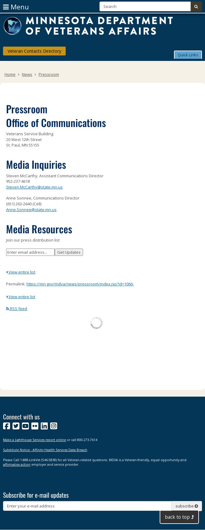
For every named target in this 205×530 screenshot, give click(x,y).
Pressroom (49, 74)
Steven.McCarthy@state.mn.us (34, 187)
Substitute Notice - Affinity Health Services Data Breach (45, 450)
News (27, 74)
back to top (179, 517)
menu (16, 6)
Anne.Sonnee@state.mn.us (31, 209)
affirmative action (16, 464)
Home (10, 74)
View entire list (20, 272)
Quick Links (188, 55)
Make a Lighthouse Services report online (34, 440)
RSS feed (16, 308)
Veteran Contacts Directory (34, 51)
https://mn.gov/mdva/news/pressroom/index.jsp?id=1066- (80, 284)
